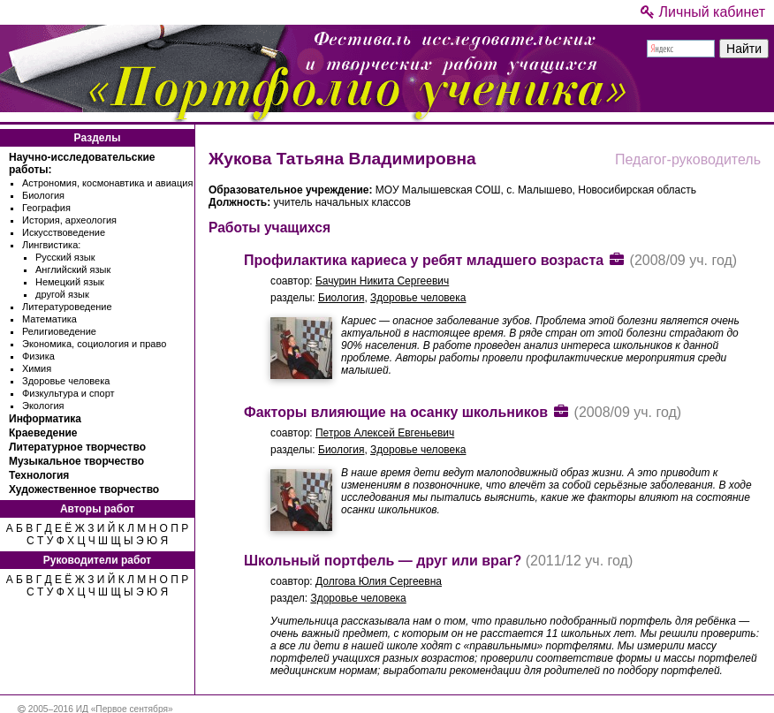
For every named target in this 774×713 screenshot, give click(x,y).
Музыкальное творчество (76, 461)
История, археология (69, 220)
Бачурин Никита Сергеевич (382, 281)
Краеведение (43, 433)
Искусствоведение (63, 232)
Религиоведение (59, 331)
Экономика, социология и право (94, 343)
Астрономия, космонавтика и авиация (107, 183)
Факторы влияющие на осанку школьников (396, 412)
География (46, 207)
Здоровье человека (66, 380)
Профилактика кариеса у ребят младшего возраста (423, 260)
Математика (49, 319)
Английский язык (72, 269)
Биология (43, 195)
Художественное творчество (84, 489)
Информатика (45, 419)
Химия (36, 368)
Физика (38, 356)
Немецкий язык (69, 282)
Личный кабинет (703, 11)
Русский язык (65, 257)
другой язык (62, 294)
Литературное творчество (77, 447)
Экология (43, 405)
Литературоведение (67, 306)
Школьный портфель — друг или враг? (382, 560)
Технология (39, 475)
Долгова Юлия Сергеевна (378, 581)
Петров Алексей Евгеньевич (384, 433)
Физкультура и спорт (68, 393)
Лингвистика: (51, 244)
